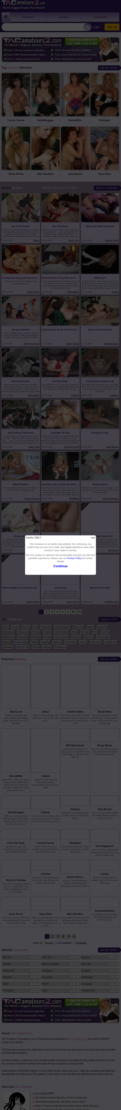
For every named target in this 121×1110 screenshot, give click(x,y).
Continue (60, 566)
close (93, 538)
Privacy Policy (74, 558)
